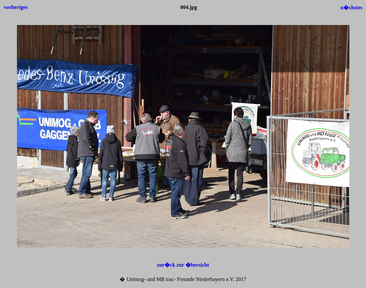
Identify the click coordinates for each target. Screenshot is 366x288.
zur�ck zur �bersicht (183, 265)
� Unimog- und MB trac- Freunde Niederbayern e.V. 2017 (183, 279)
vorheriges (16, 7)
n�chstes (351, 7)
